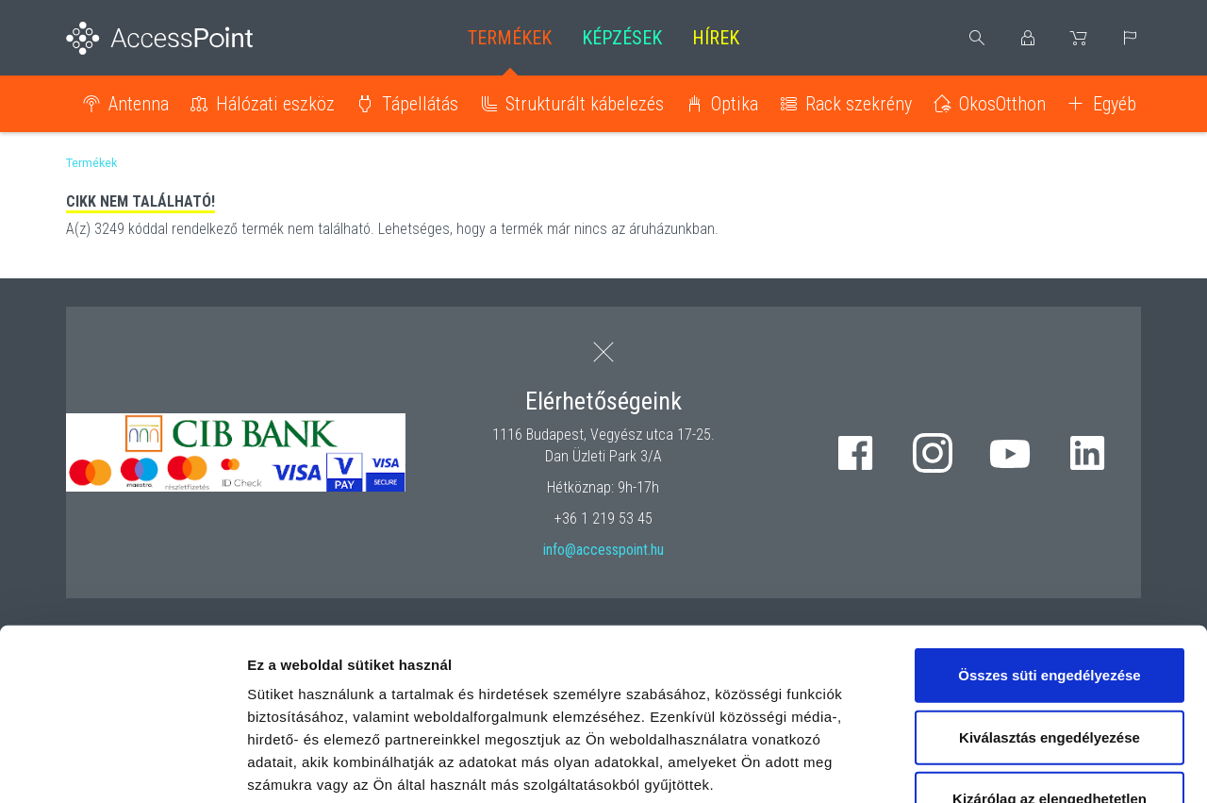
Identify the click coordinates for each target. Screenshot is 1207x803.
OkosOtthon (1002, 103)
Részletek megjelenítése (1071, 766)
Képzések (622, 37)
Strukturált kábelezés (584, 103)
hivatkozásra (576, 669)
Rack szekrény (858, 103)
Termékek (510, 37)
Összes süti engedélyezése (1049, 515)
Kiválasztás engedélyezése (1049, 576)
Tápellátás (420, 103)
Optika (734, 103)
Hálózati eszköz (275, 103)
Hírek (715, 37)
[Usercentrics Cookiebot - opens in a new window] (122, 766)
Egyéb (1114, 103)
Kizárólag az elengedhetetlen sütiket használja (1049, 649)
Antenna (138, 103)
